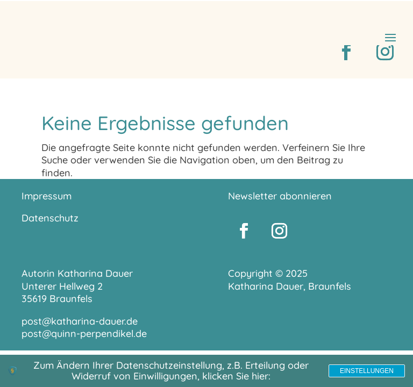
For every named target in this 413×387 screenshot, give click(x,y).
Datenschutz (50, 218)
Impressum (47, 196)
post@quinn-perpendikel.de (84, 333)
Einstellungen (367, 371)
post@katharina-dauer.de (80, 321)
